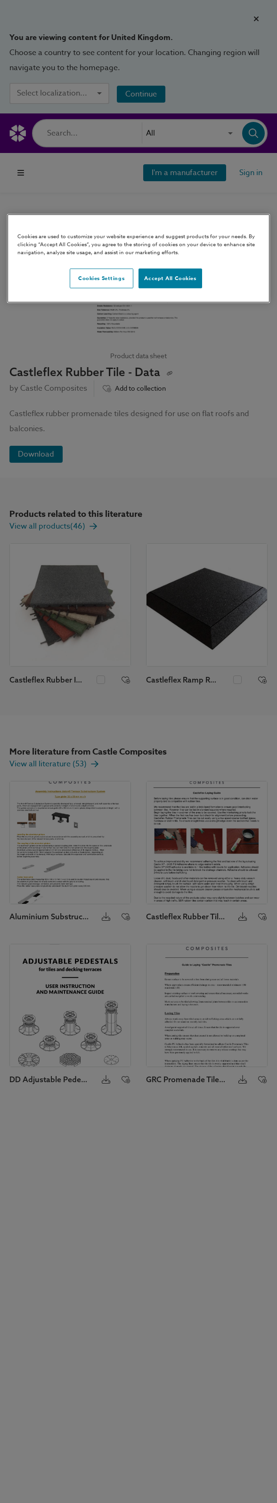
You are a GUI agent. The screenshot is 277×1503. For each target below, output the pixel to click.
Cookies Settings (101, 278)
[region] (138, 258)
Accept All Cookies (170, 278)
